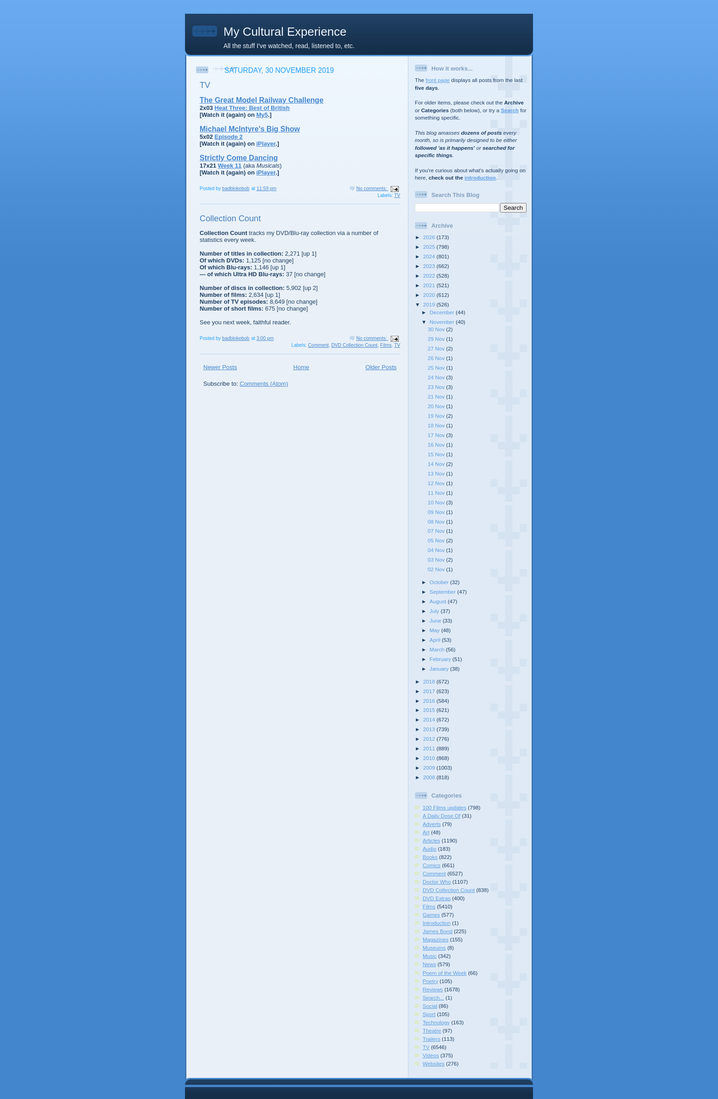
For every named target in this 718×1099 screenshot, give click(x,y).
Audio (429, 849)
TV (205, 85)
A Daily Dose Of (442, 816)
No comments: (372, 188)
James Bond (437, 931)
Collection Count (230, 218)
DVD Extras (437, 898)
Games (431, 915)
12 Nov (437, 483)
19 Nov (437, 416)
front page (437, 80)
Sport (429, 1014)
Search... (433, 998)
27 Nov (437, 348)
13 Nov (437, 473)
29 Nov (437, 339)
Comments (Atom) (264, 383)
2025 (429, 247)
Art (426, 832)
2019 (429, 304)
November (443, 322)
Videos (431, 1055)
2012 (429, 739)
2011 (429, 748)
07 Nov (437, 531)
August (439, 601)
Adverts (432, 824)
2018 (429, 681)
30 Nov (437, 329)
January (440, 669)
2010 (429, 758)
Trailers (432, 1039)
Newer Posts (220, 367)
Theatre (432, 1030)
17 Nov (437, 435)
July (435, 611)
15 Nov (437, 454)
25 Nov (437, 368)
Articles (431, 840)
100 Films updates (445, 807)
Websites (434, 1063)
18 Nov (437, 425)
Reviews (433, 989)
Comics (432, 865)
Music (430, 956)
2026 (429, 237)
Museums (434, 948)
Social (430, 1006)
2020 (429, 295)
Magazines (436, 939)
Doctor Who (437, 882)
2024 (429, 256)
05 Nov (437, 540)
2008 (429, 777)
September (443, 592)
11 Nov (437, 493)
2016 (429, 701)
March (438, 649)
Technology (436, 1022)
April (436, 640)
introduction (479, 177)
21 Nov (437, 396)
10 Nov (437, 502)
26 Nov (437, 358)
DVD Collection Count (354, 345)
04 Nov (437, 550)
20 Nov (437, 406)
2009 (429, 768)
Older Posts (381, 367)
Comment (318, 345)
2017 (429, 691)
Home (302, 367)
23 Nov (437, 387)
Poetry (430, 981)
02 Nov (437, 569)
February (441, 659)
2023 (429, 266)
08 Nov (437, 522)
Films (386, 345)
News (429, 964)
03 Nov (437, 560)
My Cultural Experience (285, 31)
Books (430, 857)
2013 (429, 729)
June (436, 620)
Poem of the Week (445, 973)
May (435, 630)
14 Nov (437, 464)
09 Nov (437, 512)
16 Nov (437, 445)
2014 (429, 719)
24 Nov (437, 377)
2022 (429, 276)
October (440, 582)
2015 (429, 710)
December (443, 312)
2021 (429, 285)
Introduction (437, 923)
